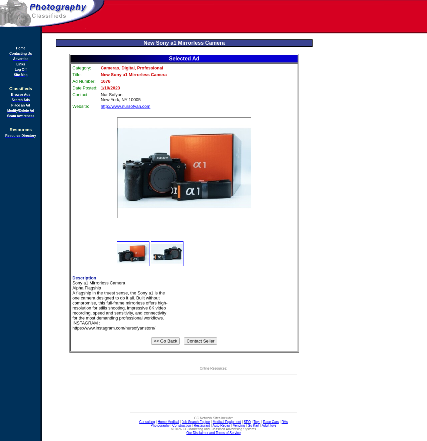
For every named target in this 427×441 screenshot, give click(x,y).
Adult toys (269, 425)
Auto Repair (221, 425)
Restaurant (202, 425)
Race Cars (271, 422)
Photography (160, 425)
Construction (181, 425)
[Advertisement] (266, 17)
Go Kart (253, 425)
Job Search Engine (196, 422)
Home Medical (168, 422)
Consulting (147, 422)
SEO (247, 422)
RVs (285, 422)
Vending (239, 425)
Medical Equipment (227, 422)
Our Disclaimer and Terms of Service (213, 433)
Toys (257, 422)
